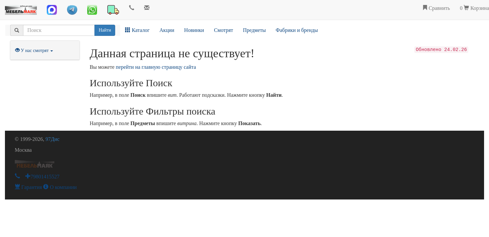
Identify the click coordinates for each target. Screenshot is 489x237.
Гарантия (28, 187)
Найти (105, 30)
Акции (167, 30)
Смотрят (223, 30)
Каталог (137, 30)
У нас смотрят (34, 50)
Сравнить (436, 8)
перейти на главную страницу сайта (156, 67)
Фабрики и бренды (297, 30)
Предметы (254, 30)
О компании (60, 187)
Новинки (194, 30)
